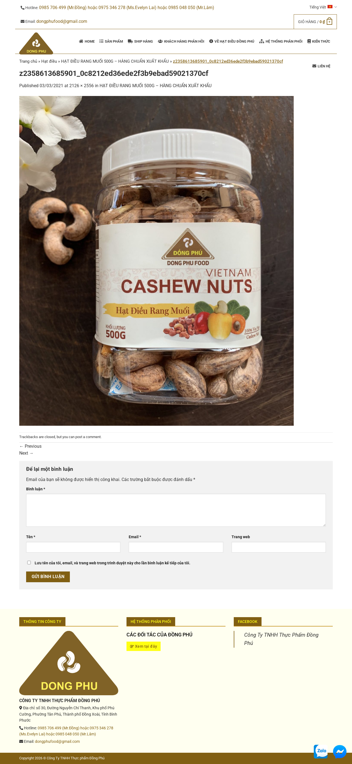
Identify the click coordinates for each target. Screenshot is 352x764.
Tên (30, 537)
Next (26, 453)
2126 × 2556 (81, 85)
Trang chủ (28, 61)
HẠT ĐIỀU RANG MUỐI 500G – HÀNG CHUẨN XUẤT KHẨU (155, 85)
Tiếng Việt (323, 7)
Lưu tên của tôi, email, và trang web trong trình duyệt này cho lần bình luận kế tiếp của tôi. (112, 563)
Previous (30, 446)
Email (135, 537)
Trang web (241, 537)
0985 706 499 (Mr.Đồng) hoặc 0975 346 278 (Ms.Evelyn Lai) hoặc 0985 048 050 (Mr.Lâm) (126, 7)
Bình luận (35, 489)
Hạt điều (49, 61)
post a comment (88, 437)
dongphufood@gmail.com (61, 21)
